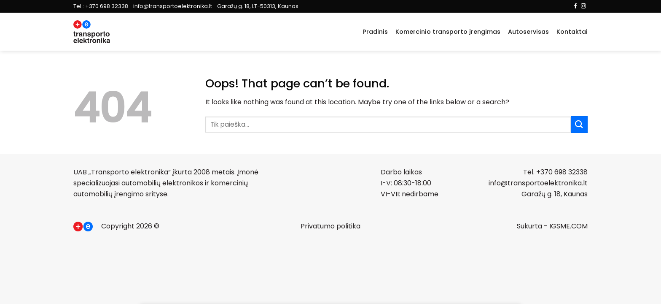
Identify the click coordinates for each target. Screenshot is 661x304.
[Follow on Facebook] (575, 6)
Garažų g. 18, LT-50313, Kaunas (257, 6)
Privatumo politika (330, 226)
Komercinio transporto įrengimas (447, 31)
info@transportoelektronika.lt (172, 6)
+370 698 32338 (106, 6)
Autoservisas (528, 31)
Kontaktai (572, 31)
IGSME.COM (568, 226)
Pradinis (375, 31)
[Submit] (579, 124)
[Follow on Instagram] (583, 6)
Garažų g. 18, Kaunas (554, 194)
